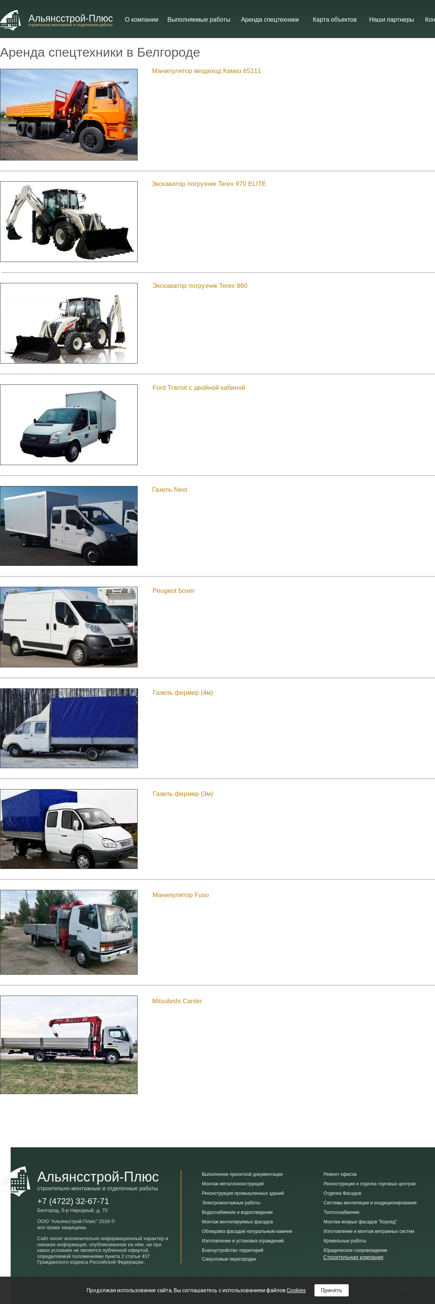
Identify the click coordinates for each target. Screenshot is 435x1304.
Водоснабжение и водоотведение (237, 1212)
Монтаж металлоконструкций (233, 1183)
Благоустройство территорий (232, 1250)
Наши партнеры (391, 19)
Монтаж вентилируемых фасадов (237, 1222)
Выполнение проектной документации (242, 1174)
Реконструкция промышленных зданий (243, 1193)
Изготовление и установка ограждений (243, 1241)
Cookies (296, 1290)
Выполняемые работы (198, 19)
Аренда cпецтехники (270, 19)
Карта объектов (335, 19)
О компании (141, 19)
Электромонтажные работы (231, 1203)
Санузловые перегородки (229, 1259)
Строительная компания (353, 1257)
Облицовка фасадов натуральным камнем (247, 1231)
